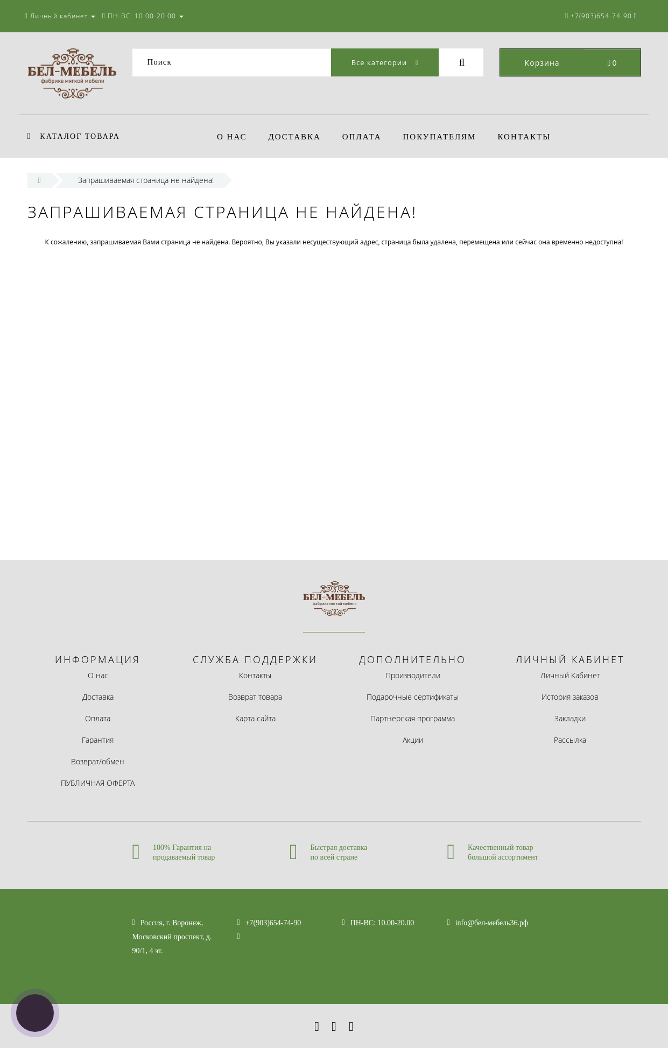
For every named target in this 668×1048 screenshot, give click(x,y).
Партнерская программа (412, 718)
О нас (232, 136)
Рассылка (570, 740)
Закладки (570, 718)
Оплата (365, 136)
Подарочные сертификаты (413, 697)
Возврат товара (255, 697)
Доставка (296, 136)
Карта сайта (255, 718)
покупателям (444, 136)
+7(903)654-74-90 (273, 923)
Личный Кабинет (570, 675)
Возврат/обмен (97, 761)
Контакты (531, 136)
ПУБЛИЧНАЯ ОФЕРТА (98, 783)
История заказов (570, 697)
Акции (413, 740)
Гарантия (98, 740)
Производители (412, 675)
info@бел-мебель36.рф (491, 923)
